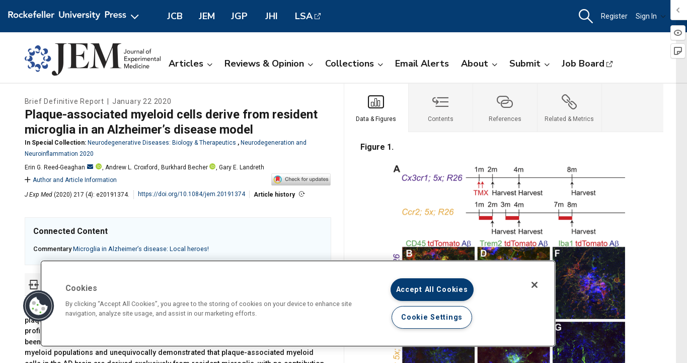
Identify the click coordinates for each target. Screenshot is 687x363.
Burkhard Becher (184, 167)
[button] (586, 16)
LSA (304, 16)
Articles (190, 63)
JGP (239, 16)
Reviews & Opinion (268, 63)
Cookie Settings (432, 317)
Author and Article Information (71, 180)
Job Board (583, 63)
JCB (175, 16)
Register (614, 16)
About (479, 63)
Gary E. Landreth (241, 167)
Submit (529, 63)
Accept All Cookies (432, 289)
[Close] (534, 285)
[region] (298, 303)
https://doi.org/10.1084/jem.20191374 (191, 194)
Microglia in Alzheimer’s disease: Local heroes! (141, 249)
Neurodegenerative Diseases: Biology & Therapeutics (162, 142)
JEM (207, 16)
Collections (354, 63)
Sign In (651, 16)
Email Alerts (422, 63)
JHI (271, 16)
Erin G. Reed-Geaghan (59, 167)
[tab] (376, 108)
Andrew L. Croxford (131, 167)
